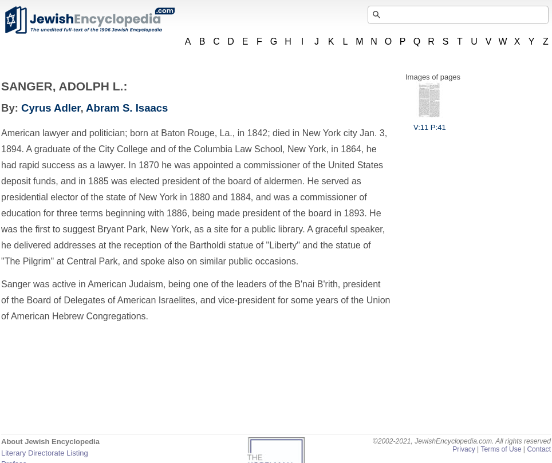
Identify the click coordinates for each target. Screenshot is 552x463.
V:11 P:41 (429, 123)
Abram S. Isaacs (127, 108)
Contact (539, 449)
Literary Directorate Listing (44, 453)
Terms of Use (500, 449)
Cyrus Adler (50, 108)
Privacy (463, 449)
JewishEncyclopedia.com (89, 20)
